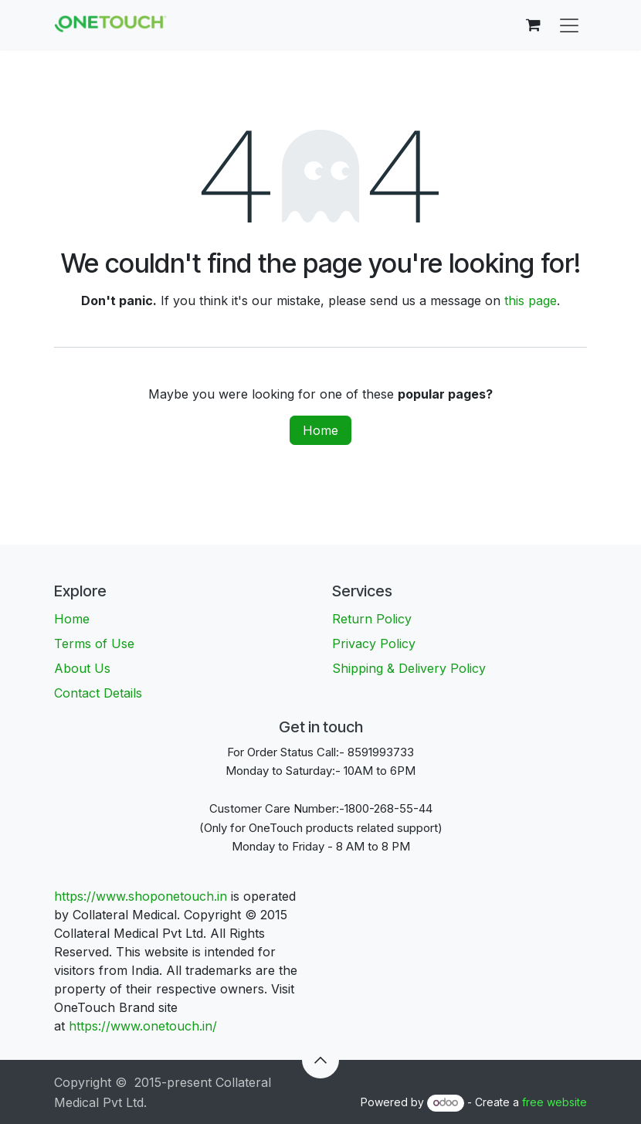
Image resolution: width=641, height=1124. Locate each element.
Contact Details (98, 693)
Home (320, 430)
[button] (320, 1059)
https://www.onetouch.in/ (145, 1026)
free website (554, 1102)
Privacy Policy (373, 643)
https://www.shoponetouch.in (140, 896)
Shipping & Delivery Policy (409, 668)
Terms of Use (94, 643)
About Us (82, 668)
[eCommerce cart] (532, 24)
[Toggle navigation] (569, 24)
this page (530, 300)
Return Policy (372, 619)
